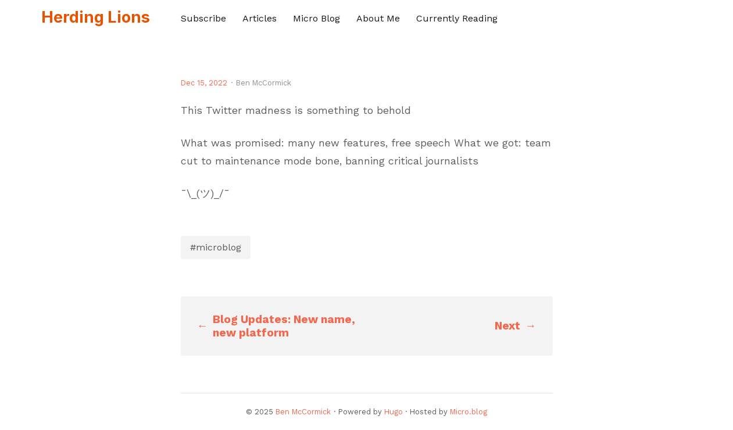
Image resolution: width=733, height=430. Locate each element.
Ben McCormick (303, 411)
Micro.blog (468, 411)
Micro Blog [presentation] (316, 18)
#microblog (215, 247)
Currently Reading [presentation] (457, 18)
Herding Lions (95, 17)
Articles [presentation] (259, 18)
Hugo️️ (393, 411)
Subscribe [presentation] (203, 18)
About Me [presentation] (378, 18)
